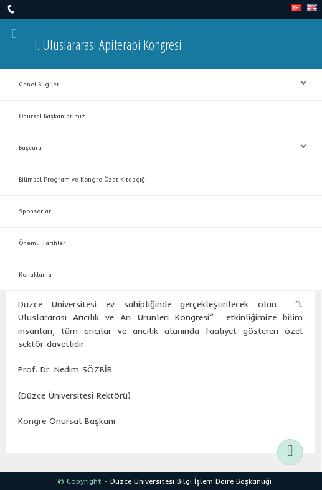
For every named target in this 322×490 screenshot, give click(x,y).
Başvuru (156, 147)
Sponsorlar (35, 211)
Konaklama (35, 274)
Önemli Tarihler (42, 243)
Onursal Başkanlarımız (52, 116)
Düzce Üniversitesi (142, 481)
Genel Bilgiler (156, 83)
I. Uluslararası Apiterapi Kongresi (108, 44)
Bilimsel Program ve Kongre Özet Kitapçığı (83, 179)
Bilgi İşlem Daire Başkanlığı (224, 481)
